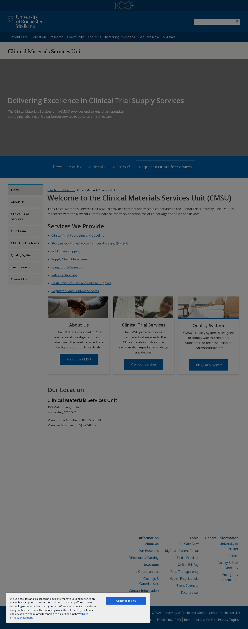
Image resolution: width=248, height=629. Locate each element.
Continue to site (126, 600)
